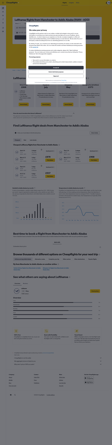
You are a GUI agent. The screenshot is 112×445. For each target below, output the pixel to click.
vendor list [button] (35, 47)
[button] (56, 67)
